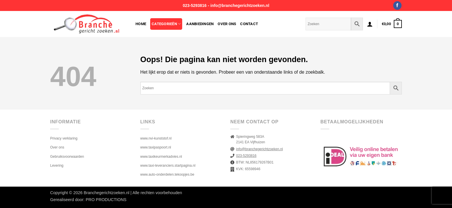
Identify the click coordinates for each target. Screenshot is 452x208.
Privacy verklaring (64, 138)
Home (140, 24)
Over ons (227, 24)
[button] (370, 24)
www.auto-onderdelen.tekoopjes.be (167, 174)
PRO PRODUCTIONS (106, 199)
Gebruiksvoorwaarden (67, 157)
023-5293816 (195, 5)
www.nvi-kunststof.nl (156, 138)
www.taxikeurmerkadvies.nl (161, 157)
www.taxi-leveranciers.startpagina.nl (167, 166)
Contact (249, 24)
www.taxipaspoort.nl (155, 147)
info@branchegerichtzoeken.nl (239, 5)
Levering (56, 166)
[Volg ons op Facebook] (397, 5)
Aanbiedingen (200, 24)
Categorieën (166, 24)
